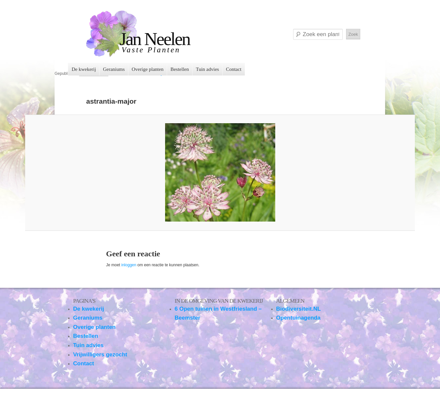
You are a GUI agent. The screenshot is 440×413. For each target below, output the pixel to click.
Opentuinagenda (298, 318)
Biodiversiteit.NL (298, 309)
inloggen (128, 265)
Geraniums (114, 69)
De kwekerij (83, 69)
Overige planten (147, 69)
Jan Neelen (154, 39)
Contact (234, 69)
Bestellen (179, 69)
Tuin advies (207, 69)
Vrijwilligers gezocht (100, 354)
